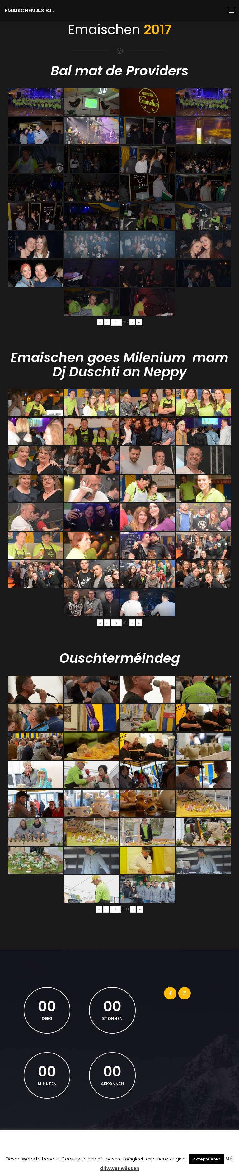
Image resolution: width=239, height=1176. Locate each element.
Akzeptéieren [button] (206, 1159)
